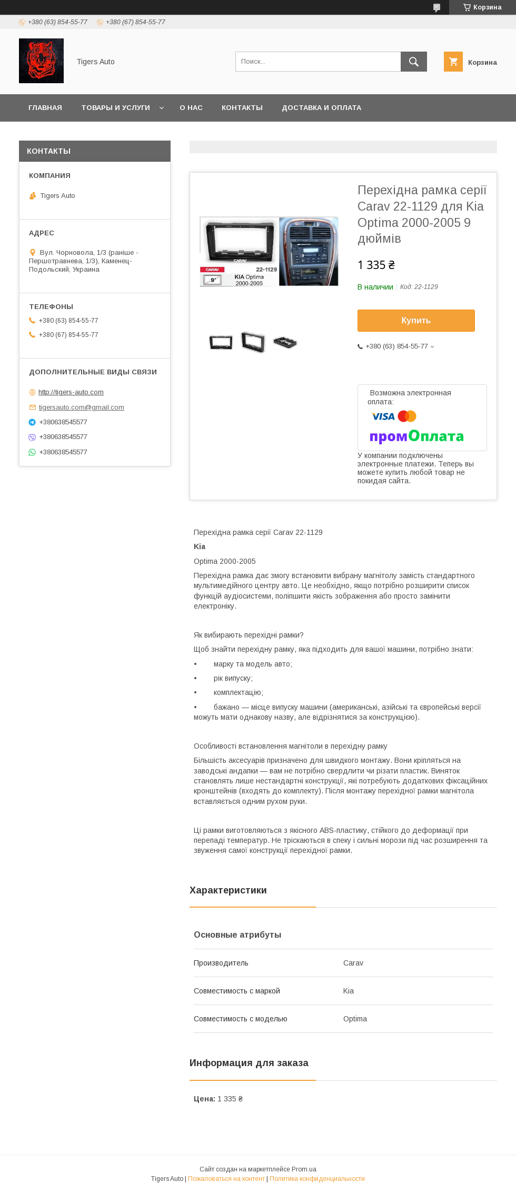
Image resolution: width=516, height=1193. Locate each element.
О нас (191, 108)
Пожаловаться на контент (226, 1178)
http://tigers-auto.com (71, 392)
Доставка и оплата (321, 108)
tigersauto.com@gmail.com (81, 407)
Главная (45, 108)
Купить (416, 320)
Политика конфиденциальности (317, 1178)
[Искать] (414, 62)
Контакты (242, 108)
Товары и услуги (115, 108)
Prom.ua (304, 1169)
